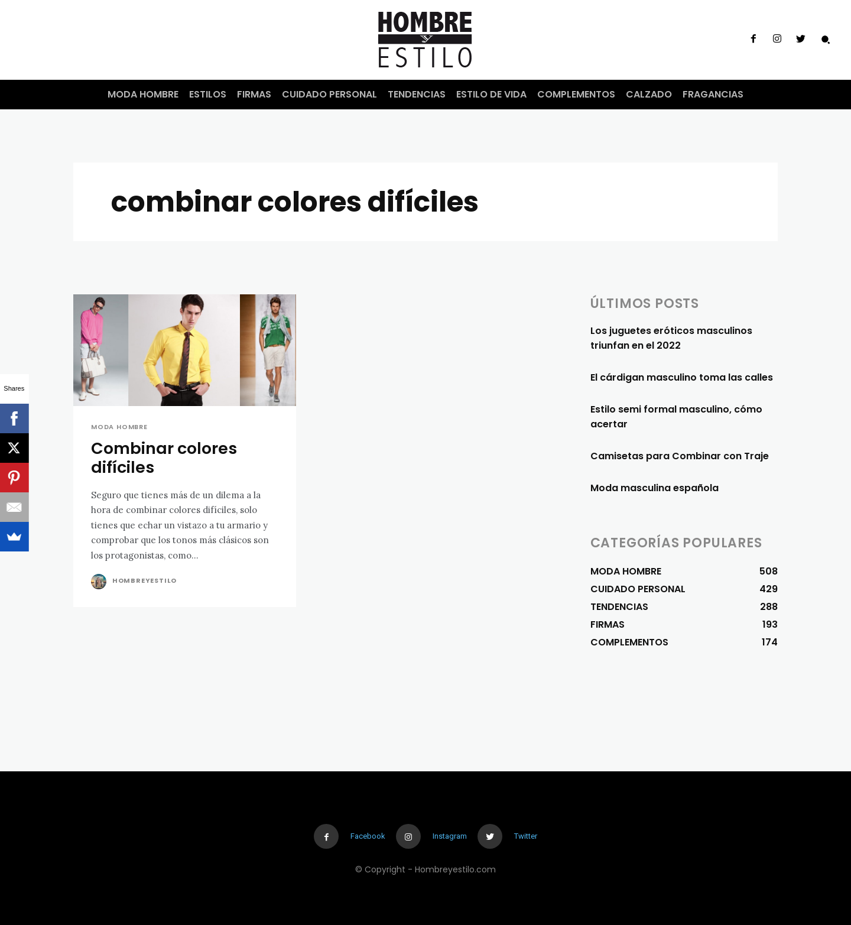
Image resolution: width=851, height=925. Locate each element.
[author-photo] (100, 581)
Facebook (367, 836)
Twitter (525, 836)
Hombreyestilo (144, 580)
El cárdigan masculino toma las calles (681, 377)
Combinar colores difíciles (164, 457)
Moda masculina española (654, 488)
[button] (825, 39)
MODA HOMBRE (119, 427)
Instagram (450, 836)
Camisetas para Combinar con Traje (679, 456)
